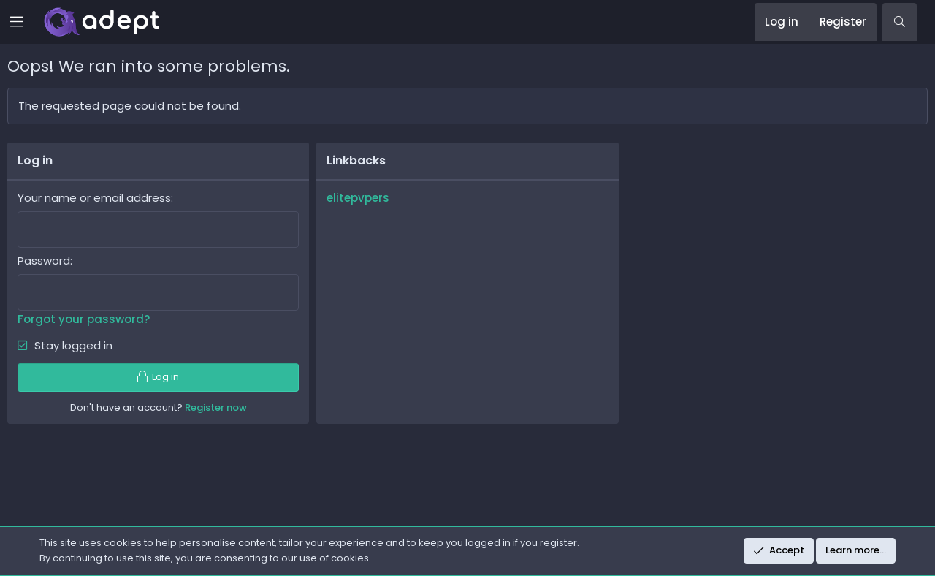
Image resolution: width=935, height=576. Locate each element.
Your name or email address (94, 197)
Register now (216, 407)
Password (44, 260)
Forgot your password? (84, 319)
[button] (27, 22)
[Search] (899, 22)
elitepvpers (358, 197)
